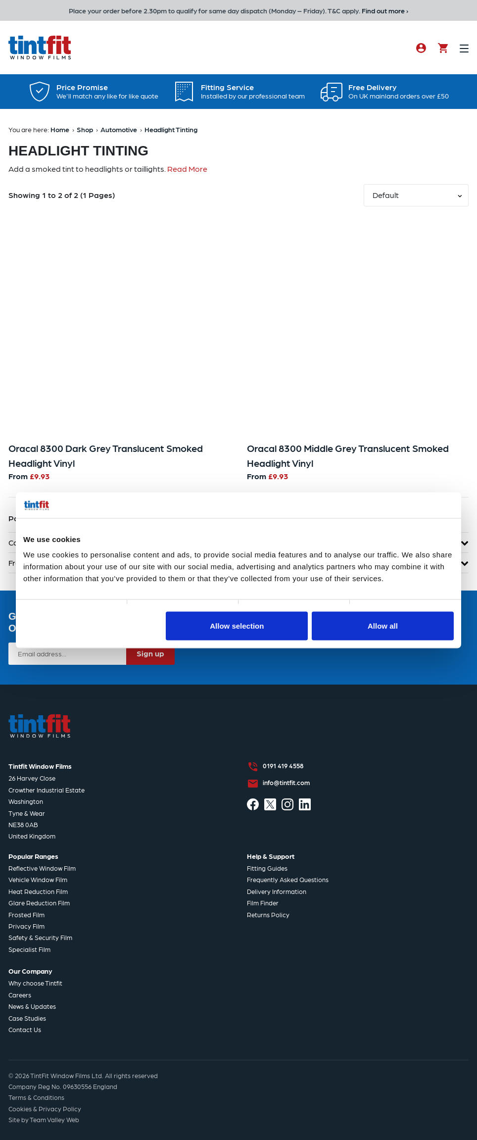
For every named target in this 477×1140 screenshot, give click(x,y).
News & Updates (32, 1006)
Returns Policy (268, 914)
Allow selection (237, 625)
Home (59, 129)
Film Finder (263, 902)
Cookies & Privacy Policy (44, 1108)
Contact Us (24, 1029)
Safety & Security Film (40, 937)
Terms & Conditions (36, 1097)
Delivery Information (276, 891)
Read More (187, 168)
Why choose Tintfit (35, 983)
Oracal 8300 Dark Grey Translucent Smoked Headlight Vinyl (105, 455)
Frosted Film (26, 914)
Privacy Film (26, 926)
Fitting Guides (267, 868)
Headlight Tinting (170, 129)
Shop (85, 129)
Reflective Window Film (42, 868)
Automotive (118, 129)
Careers (19, 994)
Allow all (383, 625)
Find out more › (385, 10)
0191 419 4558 (283, 765)
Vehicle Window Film (37, 879)
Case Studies (27, 1018)
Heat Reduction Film (38, 891)
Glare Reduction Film (39, 902)
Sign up (150, 653)
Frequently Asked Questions (288, 879)
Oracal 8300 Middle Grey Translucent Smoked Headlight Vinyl (348, 455)
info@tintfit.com (286, 782)
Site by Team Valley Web (43, 1119)
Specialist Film (29, 949)
